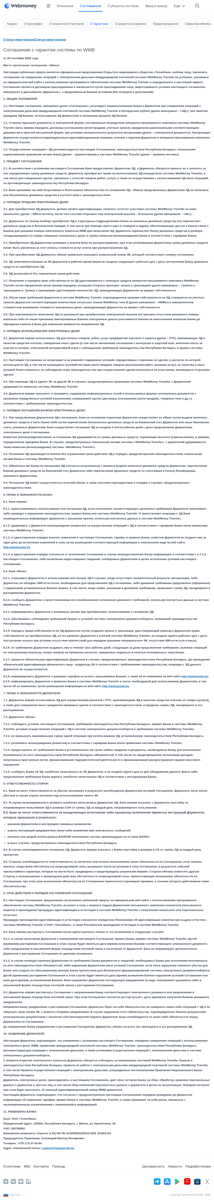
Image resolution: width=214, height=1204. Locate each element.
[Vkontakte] (13, 1181)
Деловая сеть (153, 1166)
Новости (175, 1166)
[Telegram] (5, 1181)
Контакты (41, 1166)
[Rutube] (28, 1181)
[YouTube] (20, 1181)
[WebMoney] (20, 5)
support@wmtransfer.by (58, 1148)
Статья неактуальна (19, 39)
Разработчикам (198, 1166)
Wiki (27, 1166)
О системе (11, 1166)
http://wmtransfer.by (16, 547)
